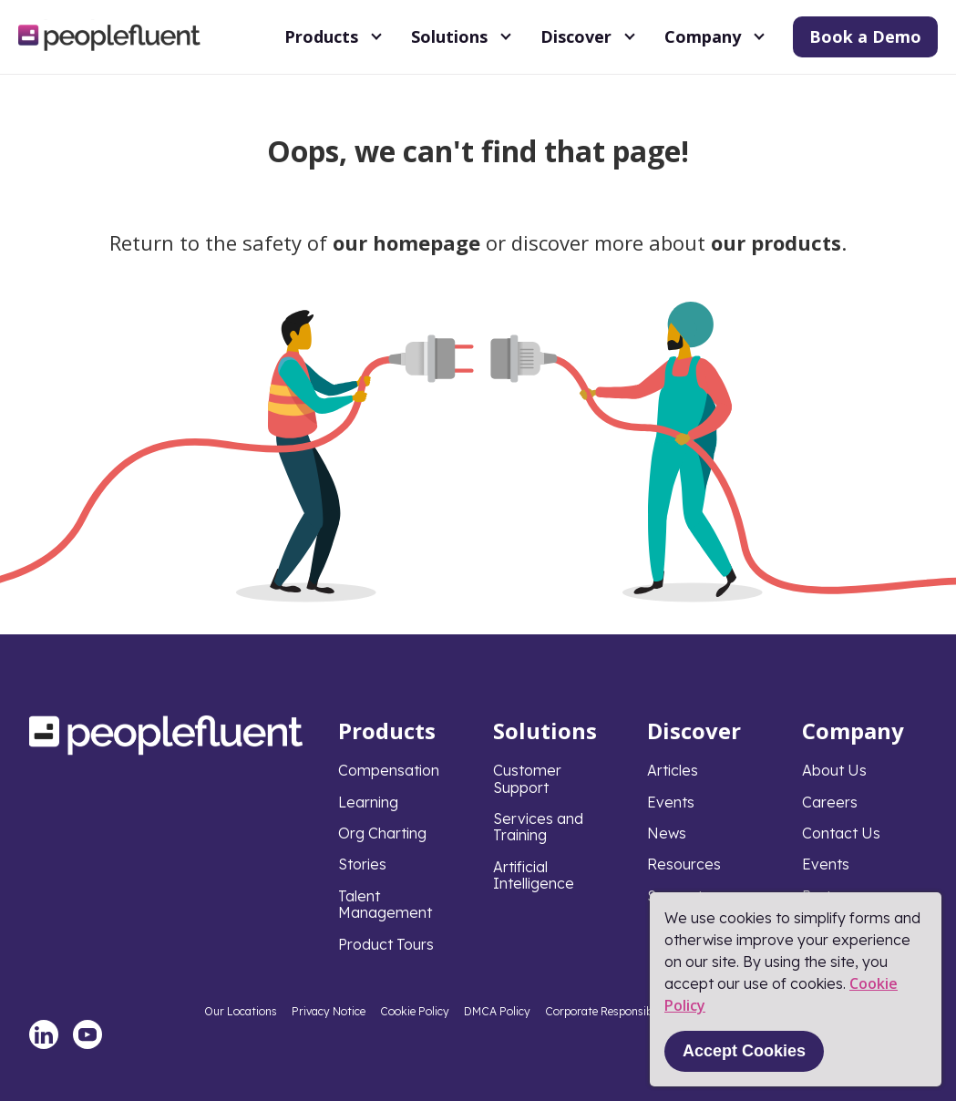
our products (776, 242)
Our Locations (240, 1011)
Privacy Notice (328, 1011)
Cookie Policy (414, 1011)
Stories (362, 864)
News (666, 833)
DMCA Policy (497, 1011)
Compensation (388, 770)
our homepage (406, 242)
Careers (830, 802)
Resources (684, 864)
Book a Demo (865, 36)
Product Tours (386, 944)
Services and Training (538, 826)
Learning (368, 802)
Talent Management (385, 904)
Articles (672, 770)
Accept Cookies (744, 1051)
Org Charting (382, 833)
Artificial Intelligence (533, 875)
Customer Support (527, 778)
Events (670, 802)
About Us (834, 770)
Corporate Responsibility (608, 1011)
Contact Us (841, 833)
